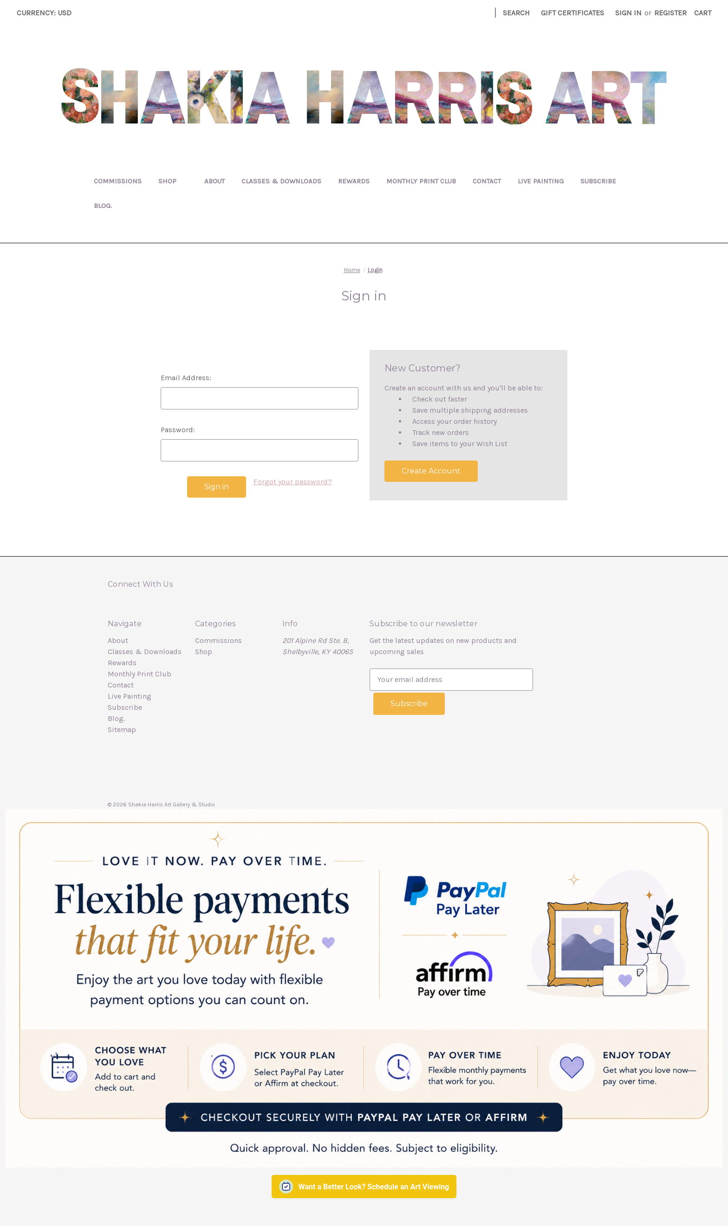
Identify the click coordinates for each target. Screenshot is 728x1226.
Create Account (431, 471)
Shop (173, 181)
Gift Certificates (572, 12)
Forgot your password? (293, 481)
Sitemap (122, 729)
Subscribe (598, 181)
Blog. (103, 205)
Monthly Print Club (421, 181)
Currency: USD (47, 12)
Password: (178, 429)
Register (670, 12)
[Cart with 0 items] (703, 13)
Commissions (118, 181)
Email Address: (186, 377)
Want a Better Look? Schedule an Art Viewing (374, 1185)
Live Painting (541, 181)
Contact (487, 181)
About (214, 181)
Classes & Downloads (281, 181)
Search (516, 12)
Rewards (354, 181)
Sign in (628, 12)
